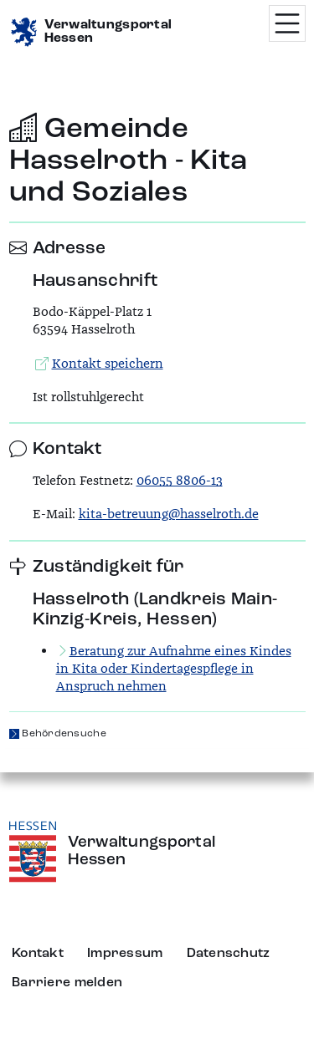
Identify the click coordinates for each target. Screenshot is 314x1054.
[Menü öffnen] (287, 23)
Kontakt (38, 953)
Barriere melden (67, 983)
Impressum (125, 953)
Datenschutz (228, 953)
